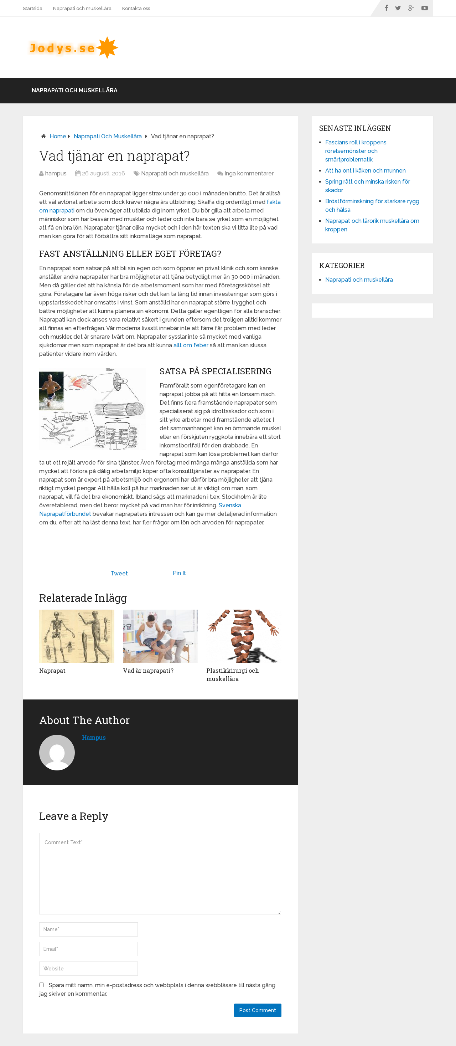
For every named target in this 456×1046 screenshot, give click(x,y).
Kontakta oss (136, 8)
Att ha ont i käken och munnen (365, 170)
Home (58, 136)
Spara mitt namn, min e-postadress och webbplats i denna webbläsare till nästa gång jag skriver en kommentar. (157, 989)
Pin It (179, 573)
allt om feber (190, 345)
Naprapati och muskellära (82, 8)
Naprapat (52, 670)
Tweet (119, 573)
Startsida (32, 8)
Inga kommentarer (249, 173)
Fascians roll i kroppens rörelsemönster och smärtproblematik (356, 151)
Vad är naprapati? (148, 670)
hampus (56, 173)
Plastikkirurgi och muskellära (232, 674)
